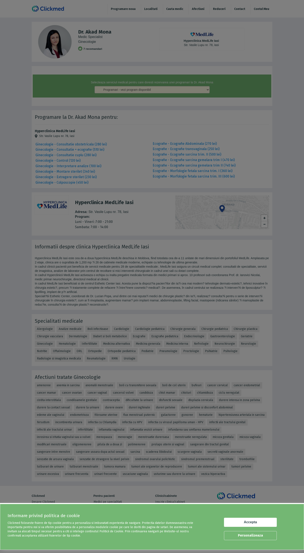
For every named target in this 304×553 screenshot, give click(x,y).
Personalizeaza (250, 535)
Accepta (250, 522)
